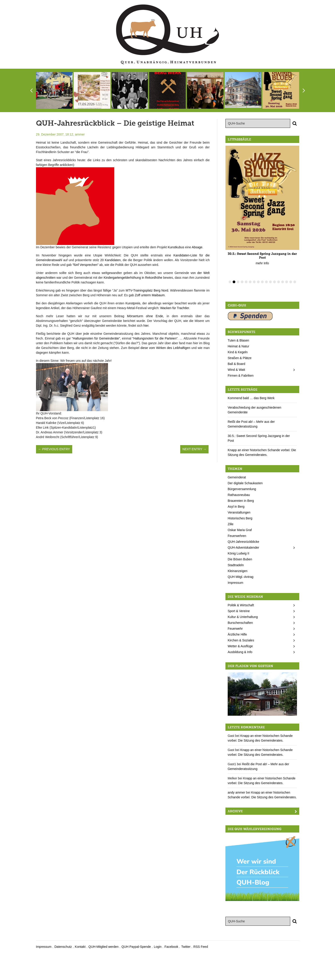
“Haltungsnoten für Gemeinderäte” (96, 338)
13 (278, 282)
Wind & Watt (236, 369)
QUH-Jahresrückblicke (243, 541)
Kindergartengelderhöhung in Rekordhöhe (132, 277)
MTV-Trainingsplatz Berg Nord (147, 290)
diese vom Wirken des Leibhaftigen (165, 348)
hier (145, 325)
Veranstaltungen (239, 512)
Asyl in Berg (236, 506)
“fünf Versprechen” (85, 265)
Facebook (171, 946)
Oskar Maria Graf (240, 530)
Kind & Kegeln (238, 352)
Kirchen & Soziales (241, 640)
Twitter (185, 946)
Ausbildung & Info (240, 652)
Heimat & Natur (238, 346)
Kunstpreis (132, 303)
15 (286, 282)
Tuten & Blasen (238, 340)
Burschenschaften (240, 623)
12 (274, 282)
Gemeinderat (237, 477)
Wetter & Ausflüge (240, 646)
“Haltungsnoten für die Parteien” (155, 338)
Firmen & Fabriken (241, 375)
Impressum (235, 582)
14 (282, 282)
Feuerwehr (235, 628)
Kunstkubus (176, 247)
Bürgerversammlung (242, 489)
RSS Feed (200, 946)
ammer (80, 134)
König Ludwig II (238, 553)
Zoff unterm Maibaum (150, 295)
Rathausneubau (239, 495)
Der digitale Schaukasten (245, 483)
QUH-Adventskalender (243, 547)
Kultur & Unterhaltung (243, 617)
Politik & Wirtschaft (241, 605)
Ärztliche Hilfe (237, 634)
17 (294, 282)
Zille (231, 524)
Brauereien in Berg (241, 500)
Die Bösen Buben (240, 559)
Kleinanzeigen (237, 571)
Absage (197, 247)
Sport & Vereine (239, 611)
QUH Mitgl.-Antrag (240, 577)
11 (270, 282)
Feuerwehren (237, 536)
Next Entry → (194, 449)
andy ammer (236, 792)
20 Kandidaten (110, 260)
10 (266, 282)
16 (290, 282)
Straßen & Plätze (240, 358)
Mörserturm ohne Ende (145, 316)
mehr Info (262, 261)
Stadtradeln (236, 565)
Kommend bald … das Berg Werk (251, 398)
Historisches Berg (240, 518)
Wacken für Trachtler (174, 308)
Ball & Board (236, 364)
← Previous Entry (54, 449)
